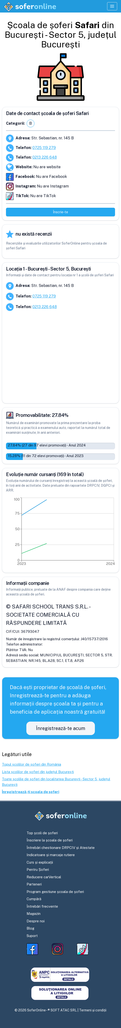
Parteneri (34, 884)
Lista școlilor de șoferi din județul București (38, 772)
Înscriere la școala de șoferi (50, 840)
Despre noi (36, 921)
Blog (30, 928)
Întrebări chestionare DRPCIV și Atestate (61, 848)
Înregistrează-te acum (60, 728)
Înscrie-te (60, 212)
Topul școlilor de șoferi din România (31, 764)
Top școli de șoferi (42, 833)
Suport (32, 936)
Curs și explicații (40, 862)
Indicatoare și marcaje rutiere (51, 855)
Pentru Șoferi (38, 869)
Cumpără (34, 899)
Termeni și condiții (92, 1010)
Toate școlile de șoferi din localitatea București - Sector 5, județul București (56, 782)
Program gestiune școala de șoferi (55, 892)
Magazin (33, 914)
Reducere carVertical (44, 877)
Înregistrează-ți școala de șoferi (30, 792)
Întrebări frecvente (42, 906)
